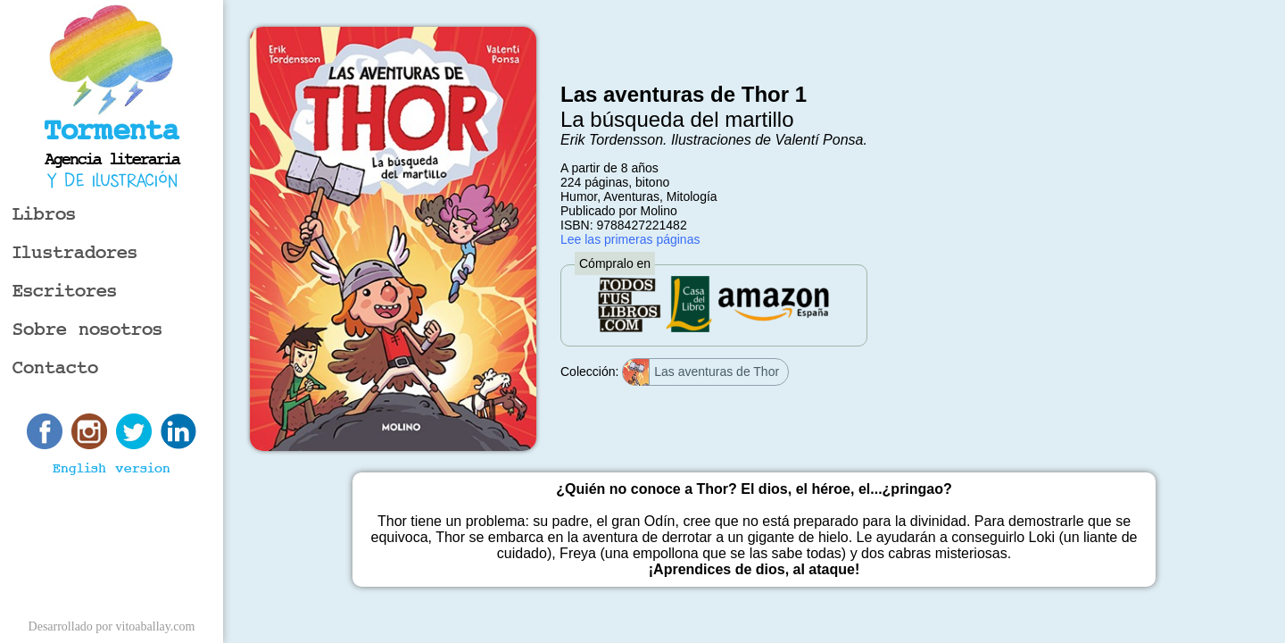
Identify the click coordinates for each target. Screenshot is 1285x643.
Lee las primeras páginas (630, 239)
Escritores (64, 291)
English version (111, 469)
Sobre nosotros (87, 330)
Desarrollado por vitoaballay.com (112, 626)
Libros (44, 215)
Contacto (55, 368)
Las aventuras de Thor (701, 372)
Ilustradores (74, 253)
